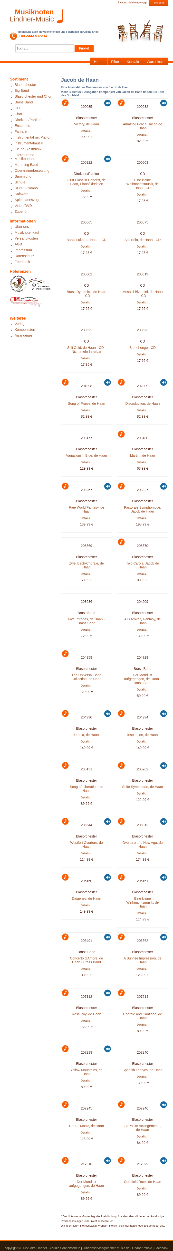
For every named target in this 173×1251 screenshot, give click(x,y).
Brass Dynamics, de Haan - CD (86, 294)
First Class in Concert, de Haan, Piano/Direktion (86, 182)
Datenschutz (24, 256)
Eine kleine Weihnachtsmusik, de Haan (142, 902)
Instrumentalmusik (29, 143)
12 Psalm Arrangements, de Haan (142, 1128)
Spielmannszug (26, 200)
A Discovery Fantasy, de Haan (142, 621)
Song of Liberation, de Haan (86, 789)
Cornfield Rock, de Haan (142, 1182)
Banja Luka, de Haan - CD (86, 240)
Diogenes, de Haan (86, 898)
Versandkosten (26, 238)
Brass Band (24, 102)
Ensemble (22, 126)
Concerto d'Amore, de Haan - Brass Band (86, 960)
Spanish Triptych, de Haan (143, 1070)
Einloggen (158, 2)
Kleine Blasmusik (28, 149)
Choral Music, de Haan (86, 1126)
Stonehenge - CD (142, 348)
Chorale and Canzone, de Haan (142, 1016)
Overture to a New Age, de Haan (143, 844)
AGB (18, 244)
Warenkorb (155, 62)
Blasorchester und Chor (33, 96)
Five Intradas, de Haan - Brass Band (86, 621)
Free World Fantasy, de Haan (86, 509)
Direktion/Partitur (28, 120)
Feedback (22, 262)
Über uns (22, 227)
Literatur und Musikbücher (25, 157)
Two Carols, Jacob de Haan (142, 565)
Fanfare (21, 131)
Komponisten (25, 330)
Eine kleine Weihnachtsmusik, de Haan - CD (142, 184)
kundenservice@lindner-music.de (106, 1248)
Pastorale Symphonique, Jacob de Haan (142, 509)
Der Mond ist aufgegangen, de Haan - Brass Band (142, 679)
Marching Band (26, 165)
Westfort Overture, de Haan (86, 844)
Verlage (21, 324)
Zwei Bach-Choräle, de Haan (86, 565)
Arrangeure (23, 335)
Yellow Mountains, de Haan (86, 1072)
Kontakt (133, 62)
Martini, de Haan (142, 455)
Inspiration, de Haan (142, 735)
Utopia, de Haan (86, 735)
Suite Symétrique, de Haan (142, 787)
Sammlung (23, 176)
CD (17, 108)
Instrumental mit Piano (32, 137)
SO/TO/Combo (26, 188)
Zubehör (21, 211)
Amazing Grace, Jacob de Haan (142, 126)
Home (99, 62)
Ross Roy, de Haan (86, 1014)
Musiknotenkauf (27, 232)
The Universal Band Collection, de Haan (87, 677)
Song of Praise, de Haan (86, 403)
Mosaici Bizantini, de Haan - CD (143, 294)
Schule (20, 182)
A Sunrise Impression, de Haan (143, 960)
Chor (18, 114)
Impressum (23, 250)
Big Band (22, 90)
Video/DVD (23, 206)
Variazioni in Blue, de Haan (86, 455)
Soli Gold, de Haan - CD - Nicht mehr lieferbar (86, 349)
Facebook (161, 1248)
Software (22, 194)
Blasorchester (25, 85)
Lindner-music (142, 1248)
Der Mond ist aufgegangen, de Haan (86, 1184)
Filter (115, 62)
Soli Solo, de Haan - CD (143, 240)
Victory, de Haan (86, 124)
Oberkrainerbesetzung (32, 170)
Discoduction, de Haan (142, 403)
